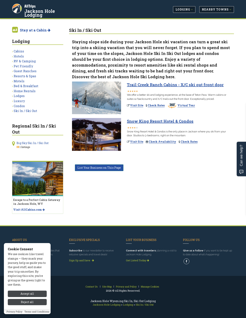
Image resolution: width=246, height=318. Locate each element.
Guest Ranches (25, 71)
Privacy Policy (14, 312)
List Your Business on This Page (99, 167)
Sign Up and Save (81, 260)
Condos (19, 106)
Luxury (19, 101)
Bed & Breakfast (26, 86)
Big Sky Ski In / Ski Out (33, 143)
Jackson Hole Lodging (50, 10)
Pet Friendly (23, 66)
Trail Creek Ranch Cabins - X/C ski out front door (175, 84)
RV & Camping (25, 61)
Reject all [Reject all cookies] (27, 303)
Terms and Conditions (36, 312)
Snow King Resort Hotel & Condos (160, 121)
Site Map (107, 286)
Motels (19, 81)
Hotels (19, 56)
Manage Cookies (150, 286)
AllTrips (30, 5)
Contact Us (91, 286)
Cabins (19, 51)
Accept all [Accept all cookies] (27, 295)
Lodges (19, 96)
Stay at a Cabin (35, 30)
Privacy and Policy (126, 286)
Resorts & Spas (25, 76)
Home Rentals (24, 91)
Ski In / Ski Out (25, 111)
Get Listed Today (137, 260)
